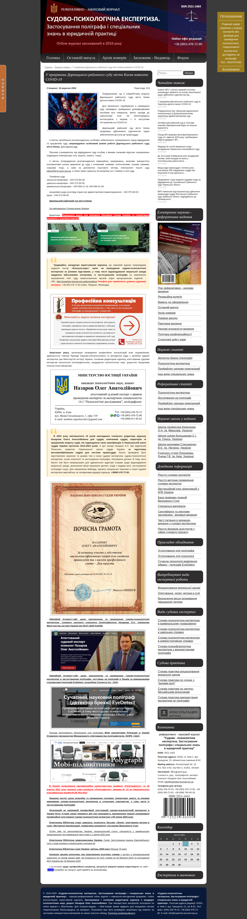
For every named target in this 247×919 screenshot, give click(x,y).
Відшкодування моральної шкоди (179, 587)
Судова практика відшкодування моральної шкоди (178, 673)
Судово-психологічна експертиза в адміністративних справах (179, 639)
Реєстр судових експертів (174, 474)
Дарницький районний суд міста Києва (70, 201)
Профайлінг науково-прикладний (179, 368)
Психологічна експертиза (174, 363)
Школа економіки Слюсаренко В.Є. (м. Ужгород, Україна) (177, 446)
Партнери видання (170, 323)
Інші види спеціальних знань (176, 374)
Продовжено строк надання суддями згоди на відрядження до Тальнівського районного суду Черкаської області (179, 182)
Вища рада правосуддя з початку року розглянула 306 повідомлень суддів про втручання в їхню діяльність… (176, 170)
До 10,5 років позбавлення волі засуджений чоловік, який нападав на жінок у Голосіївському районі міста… (178, 158)
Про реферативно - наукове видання (175, 289)
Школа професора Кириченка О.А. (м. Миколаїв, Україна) (177, 428)
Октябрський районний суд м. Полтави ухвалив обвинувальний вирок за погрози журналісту (177, 125)
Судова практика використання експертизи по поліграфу (178, 699)
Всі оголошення (231, 69)
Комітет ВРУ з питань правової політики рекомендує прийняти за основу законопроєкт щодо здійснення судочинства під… (179, 92)
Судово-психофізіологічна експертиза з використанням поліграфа (176, 649)
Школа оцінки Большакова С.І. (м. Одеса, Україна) (177, 437)
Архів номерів (167, 312)
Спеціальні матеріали (172, 506)
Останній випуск (168, 307)
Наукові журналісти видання (176, 328)
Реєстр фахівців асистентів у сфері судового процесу (176, 530)
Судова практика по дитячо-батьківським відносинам (176, 690)
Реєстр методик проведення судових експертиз (176, 482)
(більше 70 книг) (88, 849)
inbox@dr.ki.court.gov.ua (59, 171)
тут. (75, 146)
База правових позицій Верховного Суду (172, 499)
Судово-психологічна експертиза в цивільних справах (179, 630)
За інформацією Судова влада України (69, 208)
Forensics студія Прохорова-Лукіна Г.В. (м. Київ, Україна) (176, 454)
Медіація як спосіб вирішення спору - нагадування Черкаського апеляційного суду (178, 147)
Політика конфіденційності (175, 334)
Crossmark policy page (172, 339)
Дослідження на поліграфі (174, 397)
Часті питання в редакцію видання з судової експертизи (177, 522)
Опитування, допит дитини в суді (179, 593)
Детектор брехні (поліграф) (175, 357)
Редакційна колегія (170, 296)
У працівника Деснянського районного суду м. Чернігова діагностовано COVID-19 (179, 102)
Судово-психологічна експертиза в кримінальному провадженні (179, 622)
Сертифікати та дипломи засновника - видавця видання (177, 513)
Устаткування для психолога (176, 556)
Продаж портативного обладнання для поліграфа (77, 732)
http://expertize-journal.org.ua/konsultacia (77, 281)
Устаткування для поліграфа (176, 550)
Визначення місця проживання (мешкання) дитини (177, 600)
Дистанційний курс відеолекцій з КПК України (178, 490)
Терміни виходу (168, 318)
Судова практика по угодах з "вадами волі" (176, 682)
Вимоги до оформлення (173, 302)
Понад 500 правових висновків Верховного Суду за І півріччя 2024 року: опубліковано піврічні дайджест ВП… (178, 137)
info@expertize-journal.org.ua (178, 782)
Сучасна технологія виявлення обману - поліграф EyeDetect (177, 563)
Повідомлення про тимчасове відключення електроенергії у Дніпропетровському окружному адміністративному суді (178, 113)
